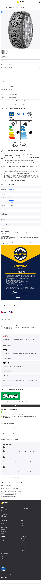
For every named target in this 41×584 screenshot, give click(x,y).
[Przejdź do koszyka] (39, 2)
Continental (23, 538)
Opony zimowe (3, 538)
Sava (9, 197)
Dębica (22, 544)
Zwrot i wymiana (4, 527)
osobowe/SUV (11, 189)
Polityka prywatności (4, 556)
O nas (22, 523)
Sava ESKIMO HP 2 (35, 4)
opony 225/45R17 (12, 4)
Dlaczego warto (24, 525)
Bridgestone (23, 550)
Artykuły (2, 523)
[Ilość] (12, 582)
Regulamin (2, 533)
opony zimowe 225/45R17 (20, 4)
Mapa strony (3, 560)
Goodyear (23, 548)
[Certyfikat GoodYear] (3, 568)
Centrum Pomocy (4, 531)
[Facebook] (2, 577)
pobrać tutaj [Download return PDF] (8, 452)
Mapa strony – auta (4, 564)
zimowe (10, 192)
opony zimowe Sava (28, 4)
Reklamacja (3, 529)
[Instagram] (6, 577)
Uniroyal (22, 546)
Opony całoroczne (4, 542)
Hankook (22, 542)
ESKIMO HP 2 (11, 200)
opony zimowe (6, 4)
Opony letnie (3, 540)
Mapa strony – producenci (5, 562)
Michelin (22, 540)
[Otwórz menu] (1, 1)
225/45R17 (11, 202)
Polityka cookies (3, 558)
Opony (2, 4)
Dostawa (2, 525)
